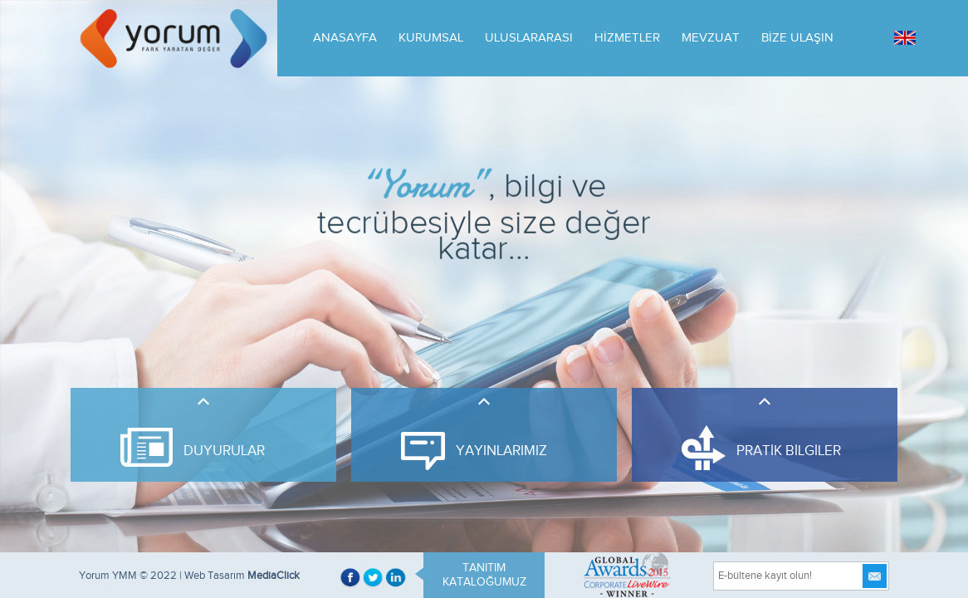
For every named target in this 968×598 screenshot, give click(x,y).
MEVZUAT (711, 38)
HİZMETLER (627, 38)
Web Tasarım (214, 575)
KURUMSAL (430, 38)
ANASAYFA (345, 38)
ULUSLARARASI (529, 38)
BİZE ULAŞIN (797, 38)
